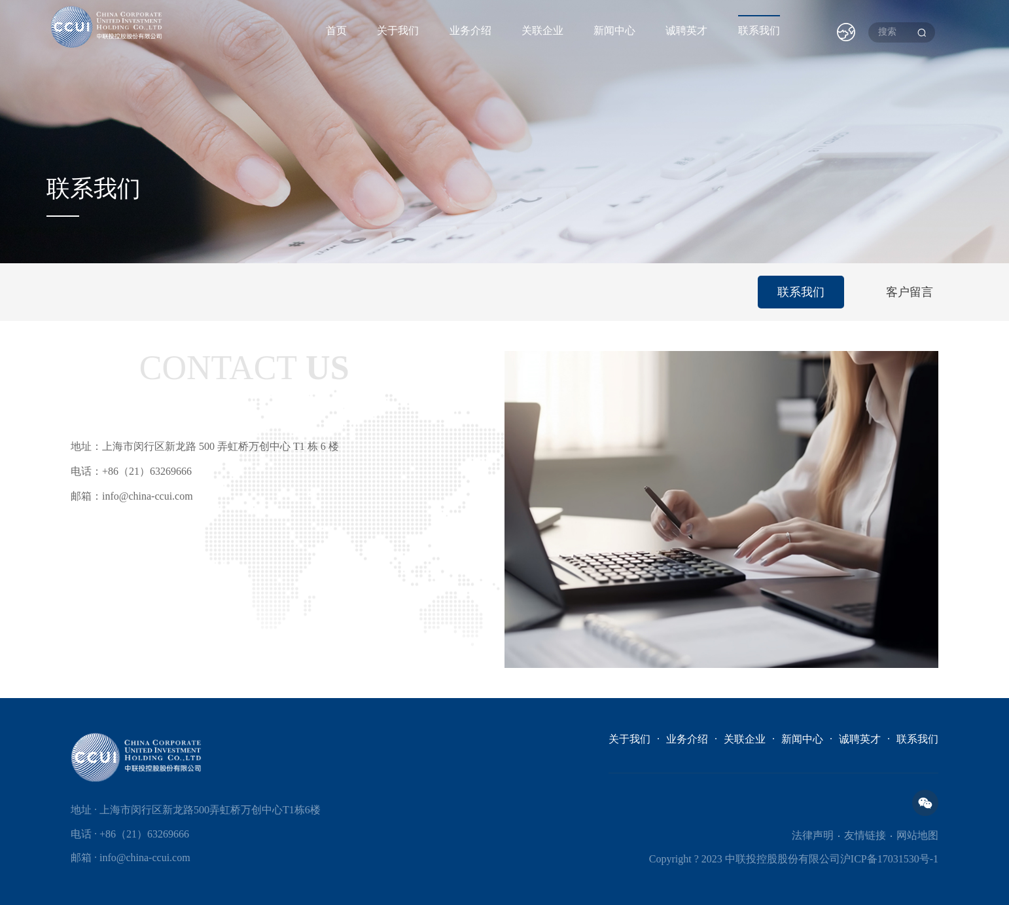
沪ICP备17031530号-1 (889, 858)
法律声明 (813, 835)
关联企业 (542, 31)
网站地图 (917, 835)
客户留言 (909, 292)
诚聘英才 (686, 31)
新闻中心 (614, 31)
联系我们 (759, 31)
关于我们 (398, 31)
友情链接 (865, 835)
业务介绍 (470, 31)
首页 (336, 31)
